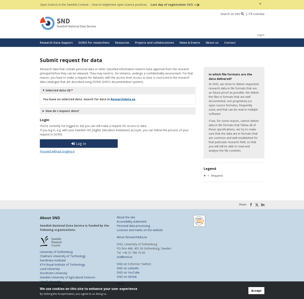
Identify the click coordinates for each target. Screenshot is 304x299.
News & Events (190, 42)
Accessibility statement (132, 221)
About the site (126, 217)
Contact (230, 42)
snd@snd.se (124, 257)
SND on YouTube (128, 272)
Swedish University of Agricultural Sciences (67, 277)
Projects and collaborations (154, 42)
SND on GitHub (127, 277)
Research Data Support (56, 42)
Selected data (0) (58, 90)
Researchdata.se (123, 99)
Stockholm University (53, 273)
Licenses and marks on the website (140, 230)
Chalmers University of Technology (63, 256)
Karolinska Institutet (53, 260)
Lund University (50, 269)
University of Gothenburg (56, 252)
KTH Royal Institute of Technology (62, 264)
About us (212, 42)
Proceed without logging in (57, 151)
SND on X (123, 264)
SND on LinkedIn (128, 268)
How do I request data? (62, 111)
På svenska (256, 14)
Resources (122, 42)
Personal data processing (133, 226)
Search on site (230, 14)
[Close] (260, 4)
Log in (260, 35)
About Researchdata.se (132, 237)
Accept (256, 291)
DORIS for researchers (93, 42)
